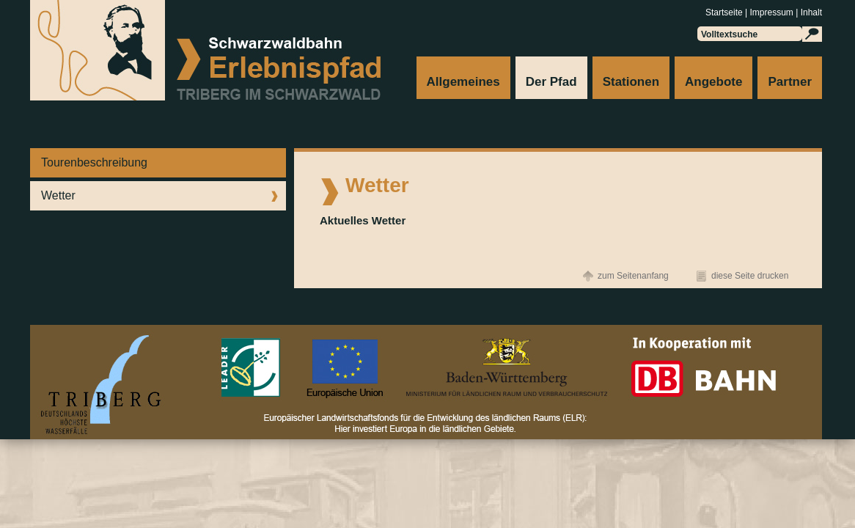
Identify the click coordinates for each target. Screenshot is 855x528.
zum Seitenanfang (633, 276)
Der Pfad (551, 82)
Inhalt (811, 12)
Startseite (724, 12)
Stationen (631, 82)
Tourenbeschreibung (94, 162)
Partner (790, 82)
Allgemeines (463, 82)
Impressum (771, 12)
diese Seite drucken (749, 276)
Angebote (713, 82)
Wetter (58, 195)
